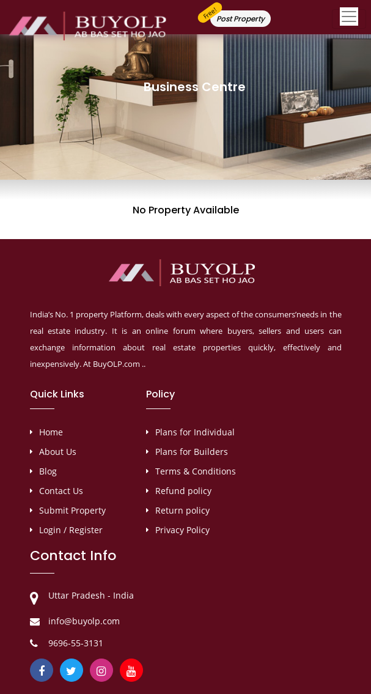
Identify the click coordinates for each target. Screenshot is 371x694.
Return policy (182, 510)
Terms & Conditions (195, 471)
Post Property (240, 18)
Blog (48, 471)
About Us (57, 451)
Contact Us (61, 491)
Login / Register (71, 530)
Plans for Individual (195, 432)
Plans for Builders (191, 451)
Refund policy (183, 491)
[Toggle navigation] (349, 19)
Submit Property (72, 510)
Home (51, 432)
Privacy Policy (182, 530)
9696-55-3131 (75, 643)
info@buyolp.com (84, 621)
